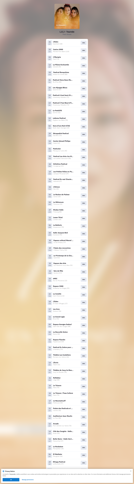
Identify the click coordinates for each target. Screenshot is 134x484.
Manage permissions (28, 479)
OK (11, 479)
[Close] (130, 471)
